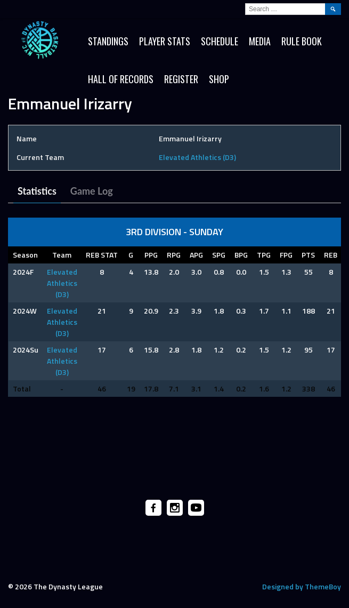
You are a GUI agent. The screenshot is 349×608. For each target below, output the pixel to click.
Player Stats (164, 41)
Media (260, 41)
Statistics (37, 191)
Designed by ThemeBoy (301, 586)
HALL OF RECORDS (120, 79)
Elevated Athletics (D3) (197, 157)
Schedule (219, 41)
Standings (108, 41)
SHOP (219, 79)
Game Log (91, 191)
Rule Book (301, 41)
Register (181, 79)
